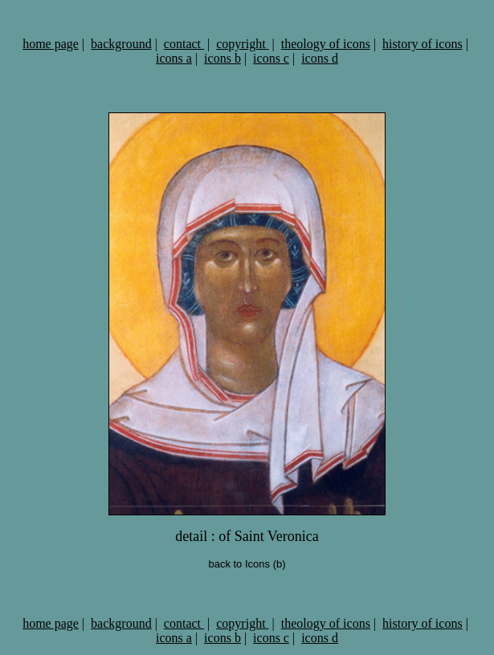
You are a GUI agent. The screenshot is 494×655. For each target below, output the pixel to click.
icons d (319, 58)
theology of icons (325, 44)
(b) (278, 564)
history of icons (422, 44)
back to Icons (239, 564)
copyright (242, 44)
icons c (271, 58)
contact (184, 44)
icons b (222, 58)
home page (50, 44)
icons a (174, 58)
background (121, 44)
